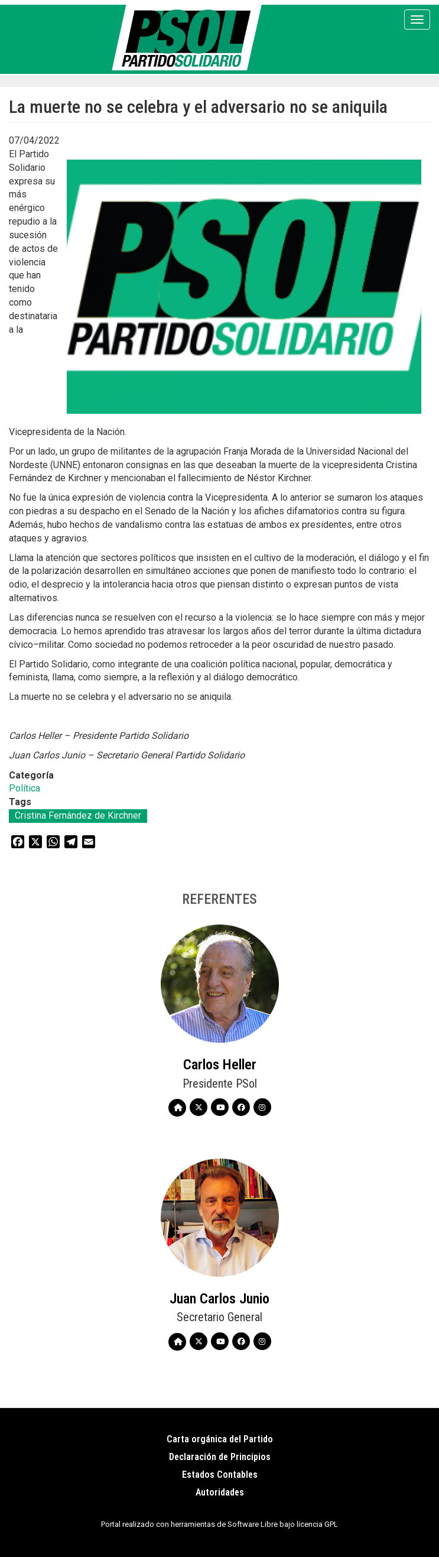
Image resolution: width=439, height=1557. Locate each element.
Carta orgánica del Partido (220, 1439)
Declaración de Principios (220, 1456)
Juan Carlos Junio (219, 1298)
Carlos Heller (219, 1064)
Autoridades (220, 1492)
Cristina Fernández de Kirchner (78, 815)
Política (24, 788)
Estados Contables (220, 1474)
